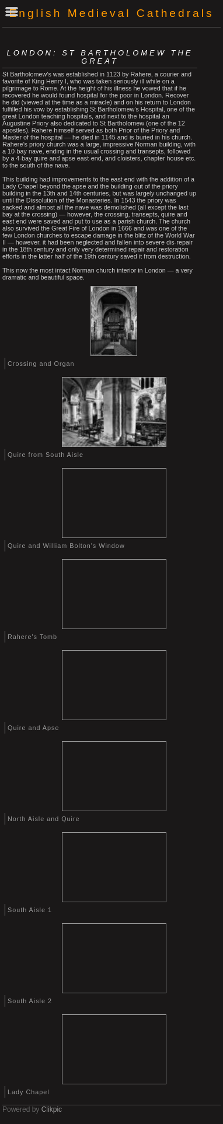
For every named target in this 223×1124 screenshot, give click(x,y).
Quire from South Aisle (45, 454)
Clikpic (51, 1109)
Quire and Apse (33, 727)
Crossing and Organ (41, 363)
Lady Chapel (29, 1091)
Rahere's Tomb (32, 636)
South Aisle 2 (30, 1000)
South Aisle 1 (30, 909)
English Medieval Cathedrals (111, 13)
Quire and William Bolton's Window (66, 545)
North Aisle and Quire (44, 818)
